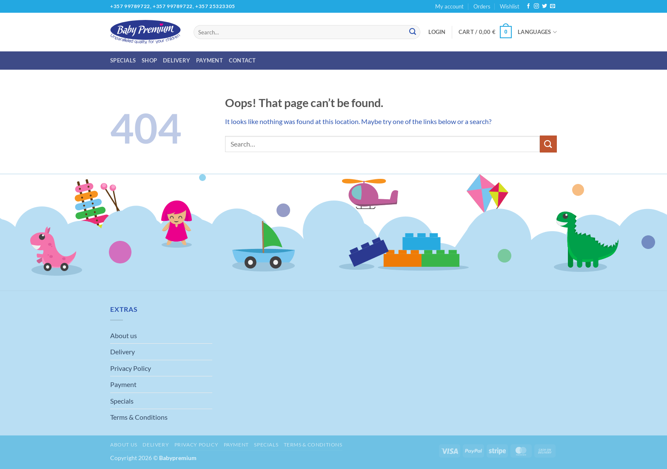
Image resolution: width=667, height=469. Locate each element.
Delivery (176, 60)
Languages (537, 32)
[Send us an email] (552, 6)
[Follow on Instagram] (536, 6)
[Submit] (412, 32)
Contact (242, 60)
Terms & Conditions (139, 417)
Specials (123, 60)
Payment (209, 60)
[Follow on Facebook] (528, 6)
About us (123, 335)
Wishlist (509, 6)
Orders (481, 6)
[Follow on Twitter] (544, 6)
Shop (149, 60)
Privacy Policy (130, 368)
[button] (436, 31)
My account (449, 6)
